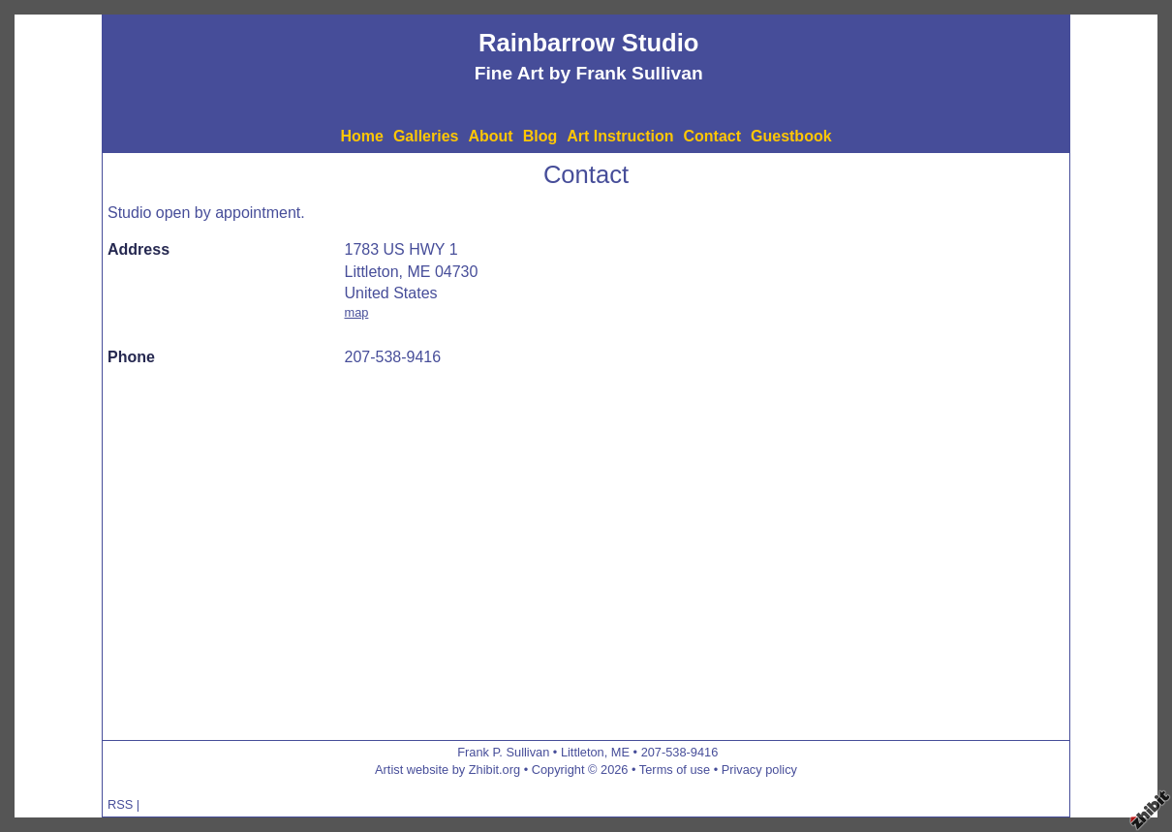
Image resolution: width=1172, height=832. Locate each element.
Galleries (426, 136)
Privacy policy (759, 769)
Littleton (582, 752)
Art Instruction (620, 136)
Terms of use (674, 769)
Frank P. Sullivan (503, 752)
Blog (540, 136)
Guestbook (791, 136)
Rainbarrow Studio (588, 42)
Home (361, 136)
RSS (120, 804)
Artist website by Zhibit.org (447, 769)
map (357, 312)
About (490, 136)
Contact (712, 136)
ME (620, 752)
